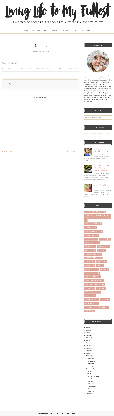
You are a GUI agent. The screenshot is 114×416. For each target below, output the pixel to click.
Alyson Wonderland (93, 376)
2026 (87, 327)
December (91, 358)
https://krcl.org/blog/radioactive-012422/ (96, 134)
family (87, 261)
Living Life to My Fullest (51, 413)
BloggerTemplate (71, 413)
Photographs (98, 149)
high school (45, 68)
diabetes (88, 250)
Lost (89, 388)
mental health (56, 68)
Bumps (90, 371)
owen (87, 284)
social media (89, 303)
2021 (87, 338)
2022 (87, 335)
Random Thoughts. (100, 185)
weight (76, 68)
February (90, 369)
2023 (87, 332)
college (88, 246)
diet (99, 250)
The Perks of (91, 374)
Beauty (98, 212)
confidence (102, 246)
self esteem (67, 68)
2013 (87, 356)
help (98, 265)
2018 (87, 343)
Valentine (90, 381)
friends (99, 261)
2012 (87, 394)
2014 (87, 353)
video (103, 307)
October (90, 363)
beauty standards (91, 231)
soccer (103, 299)
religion (88, 296)
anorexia (11, 68)
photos (87, 288)
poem (99, 288)
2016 (87, 348)
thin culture (89, 307)
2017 (87, 345)
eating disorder (32, 68)
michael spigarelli (92, 280)
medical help (89, 273)
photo (97, 284)
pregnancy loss (90, 292)
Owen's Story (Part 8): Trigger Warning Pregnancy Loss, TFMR (101, 168)
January (90, 391)
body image (20, 68)
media (103, 269)
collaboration (90, 243)
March (90, 366)
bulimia (102, 239)
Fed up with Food (91, 224)
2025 (87, 330)
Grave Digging (92, 386)
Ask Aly (87, 212)
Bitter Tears (91, 379)
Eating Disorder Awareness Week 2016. (97, 216)
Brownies (90, 383)
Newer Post (9, 151)
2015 (87, 351)
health (87, 265)
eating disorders (91, 258)
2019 (87, 340)
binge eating (89, 235)
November (91, 361)
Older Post (72, 151)
